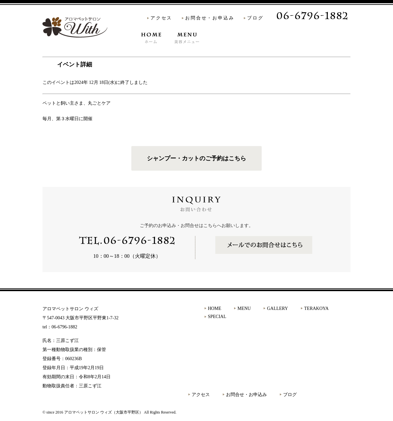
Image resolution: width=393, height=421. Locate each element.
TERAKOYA (270, 47)
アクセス (161, 18)
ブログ (255, 18)
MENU (182, 47)
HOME (149, 47)
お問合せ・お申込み (209, 18)
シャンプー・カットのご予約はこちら (196, 158)
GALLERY (225, 47)
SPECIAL (316, 47)
